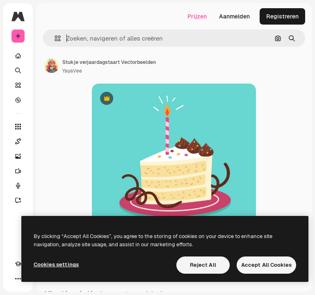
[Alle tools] (18, 126)
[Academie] (18, 263)
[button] (54, 38)
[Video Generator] (18, 170)
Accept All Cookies (266, 264)
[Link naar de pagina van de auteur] (51, 65)
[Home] (18, 55)
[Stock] (18, 85)
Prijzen (197, 16)
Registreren (282, 16)
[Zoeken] (18, 70)
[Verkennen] (18, 100)
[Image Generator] (18, 156)
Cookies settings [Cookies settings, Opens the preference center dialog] (56, 264)
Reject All (203, 264)
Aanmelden (234, 16)
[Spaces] (18, 141)
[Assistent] (18, 200)
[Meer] (18, 278)
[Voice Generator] (18, 185)
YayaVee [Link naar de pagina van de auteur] (72, 71)
